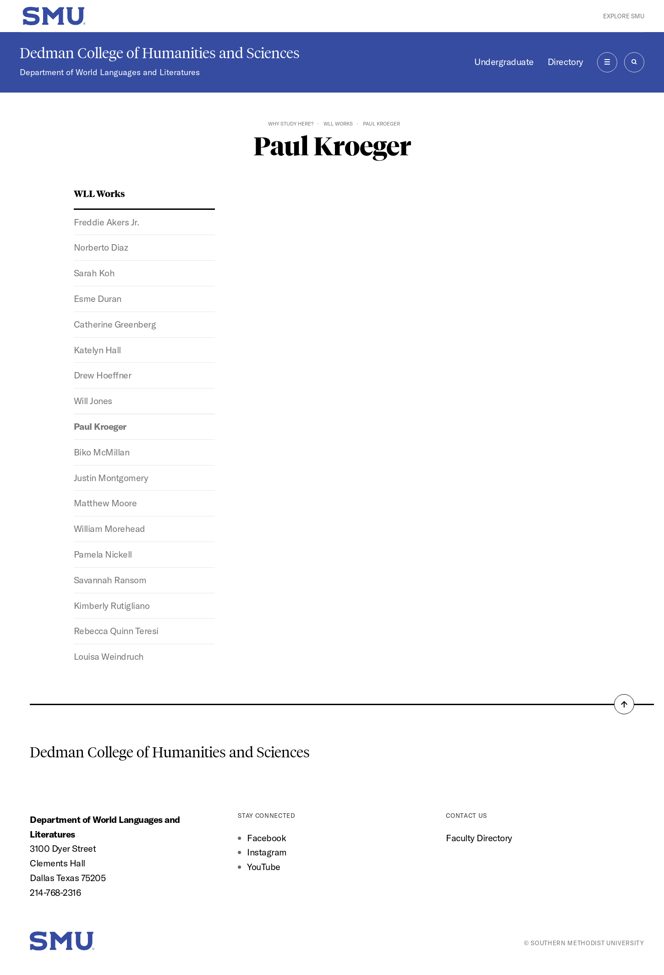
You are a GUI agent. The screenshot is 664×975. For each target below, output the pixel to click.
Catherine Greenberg (115, 324)
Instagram (267, 852)
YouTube (263, 866)
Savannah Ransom (110, 580)
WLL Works (338, 124)
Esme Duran (97, 298)
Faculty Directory (479, 838)
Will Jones (93, 400)
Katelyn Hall (97, 350)
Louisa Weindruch (109, 656)
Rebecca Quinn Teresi (116, 630)
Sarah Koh (94, 273)
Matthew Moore (105, 503)
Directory (565, 61)
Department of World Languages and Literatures (110, 72)
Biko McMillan (102, 452)
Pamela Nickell (103, 554)
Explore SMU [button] (623, 16)
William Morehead (109, 528)
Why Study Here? (290, 124)
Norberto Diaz (101, 247)
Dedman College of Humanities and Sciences (160, 53)
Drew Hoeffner (103, 375)
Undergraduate (504, 61)
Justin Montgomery (111, 477)
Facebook (266, 838)
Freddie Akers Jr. (106, 222)
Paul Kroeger (100, 426)
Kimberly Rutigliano (112, 605)
